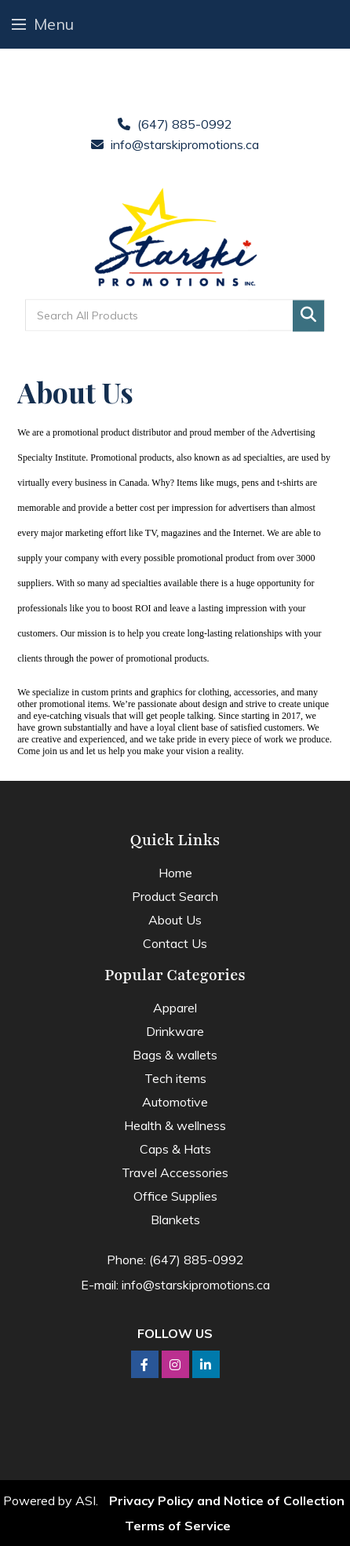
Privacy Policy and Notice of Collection (227, 1500)
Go (308, 316)
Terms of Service (178, 1525)
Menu (43, 24)
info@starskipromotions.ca (185, 144)
